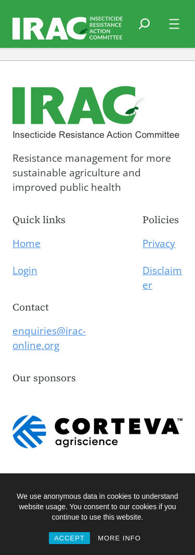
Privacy (158, 243)
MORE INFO (119, 538)
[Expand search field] (144, 30)
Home (26, 243)
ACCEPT (69, 538)
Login (24, 270)
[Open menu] (174, 24)
